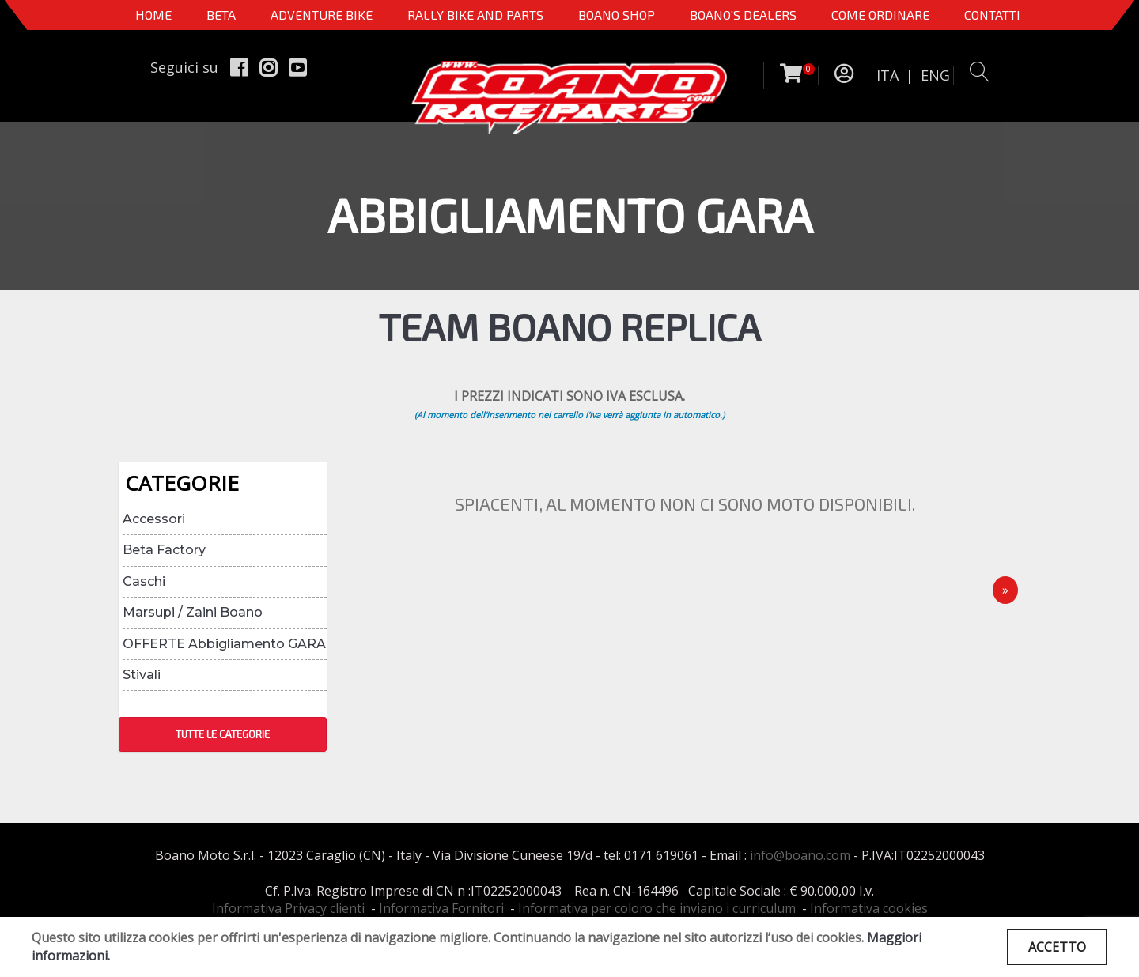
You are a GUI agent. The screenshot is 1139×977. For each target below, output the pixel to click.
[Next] (1005, 590)
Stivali (142, 674)
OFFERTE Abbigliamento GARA (224, 643)
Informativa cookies (869, 908)
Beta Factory (164, 549)
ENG (935, 75)
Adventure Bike (322, 14)
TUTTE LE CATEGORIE (223, 734)
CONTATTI (992, 14)
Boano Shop (616, 14)
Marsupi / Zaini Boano (193, 612)
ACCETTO (1057, 947)
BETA (221, 14)
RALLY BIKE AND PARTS (475, 14)
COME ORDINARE (880, 14)
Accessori (154, 518)
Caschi (144, 581)
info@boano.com (800, 855)
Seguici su (184, 67)
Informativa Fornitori (441, 908)
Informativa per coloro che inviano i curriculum (657, 908)
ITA (887, 75)
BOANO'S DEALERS (743, 14)
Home (153, 14)
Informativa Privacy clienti (288, 908)
